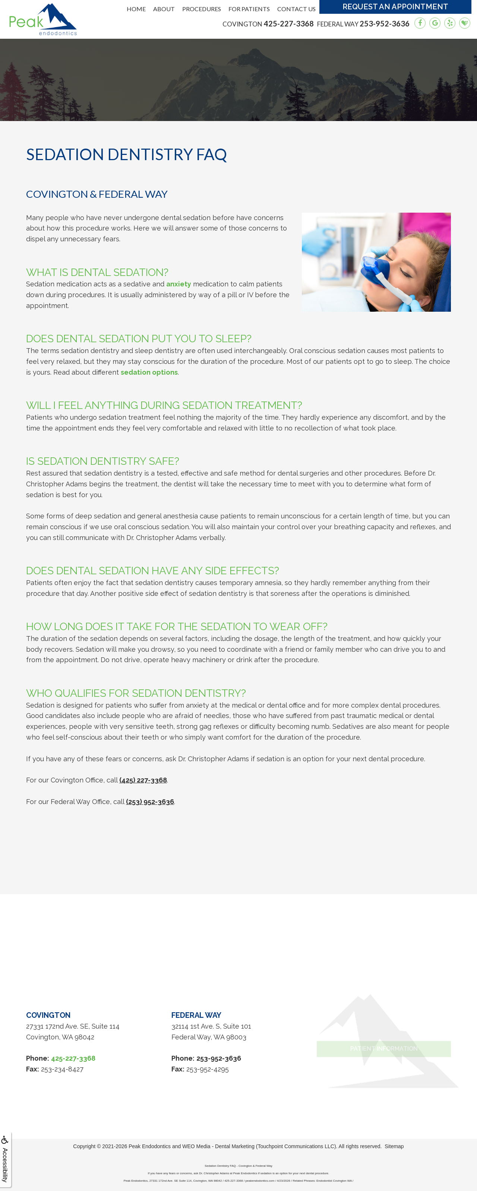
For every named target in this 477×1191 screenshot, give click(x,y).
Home (136, 8)
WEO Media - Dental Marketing (218, 1146)
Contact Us (296, 8)
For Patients (249, 8)
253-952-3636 (363, 23)
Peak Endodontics (150, 1146)
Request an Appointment (395, 6)
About (164, 8)
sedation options (149, 372)
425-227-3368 (268, 23)
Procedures (201, 8)
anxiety (178, 284)
